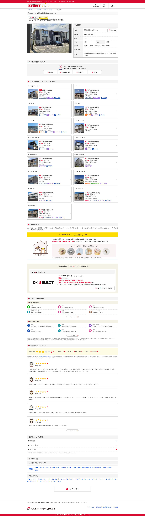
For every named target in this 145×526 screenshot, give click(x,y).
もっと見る (72, 430)
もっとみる (72, 316)
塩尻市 (69, 467)
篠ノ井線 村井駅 (89, 53)
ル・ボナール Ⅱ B (32, 481)
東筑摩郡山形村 (65, 72)
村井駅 (50, 10)
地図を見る (112, 30)
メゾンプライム (56, 481)
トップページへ (74, 489)
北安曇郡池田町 (96, 467)
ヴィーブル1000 (52, 479)
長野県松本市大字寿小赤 (91, 30)
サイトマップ (91, 507)
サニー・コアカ (31, 479)
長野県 (39, 10)
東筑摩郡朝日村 (54, 467)
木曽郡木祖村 (76, 467)
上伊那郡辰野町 (107, 467)
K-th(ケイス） (42, 479)
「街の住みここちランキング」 (45, 356)
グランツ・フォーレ (98, 479)
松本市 (44, 10)
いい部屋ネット (31, 10)
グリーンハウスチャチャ (66, 479)
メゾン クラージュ (45, 481)
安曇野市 (80, 72)
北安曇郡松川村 (86, 467)
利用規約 (98, 507)
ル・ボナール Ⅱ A (111, 479)
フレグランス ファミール (83, 479)
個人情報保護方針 (107, 507)
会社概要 (115, 507)
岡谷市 (36, 470)
